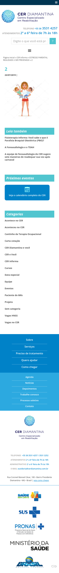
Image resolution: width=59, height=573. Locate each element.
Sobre (29, 340)
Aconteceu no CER (14, 227)
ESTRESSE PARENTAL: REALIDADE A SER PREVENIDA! (25, 58)
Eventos (9, 288)
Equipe (8, 281)
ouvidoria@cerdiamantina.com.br (33, 468)
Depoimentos (29, 388)
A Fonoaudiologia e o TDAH (19, 147)
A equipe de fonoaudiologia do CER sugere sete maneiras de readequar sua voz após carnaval (28, 157)
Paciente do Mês (14, 295)
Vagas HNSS (11, 315)
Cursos (8, 268)
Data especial (12, 274)
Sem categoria (12, 308)
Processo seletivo (29, 400)
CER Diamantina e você (17, 247)
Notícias (29, 382)
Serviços (29, 346)
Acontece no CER (14, 220)
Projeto (9, 302)
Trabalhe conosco (29, 394)
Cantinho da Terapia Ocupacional (23, 234)
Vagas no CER (12, 322)
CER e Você (11, 254)
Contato (29, 406)
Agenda (29, 376)
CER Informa (22, 57)
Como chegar (29, 367)
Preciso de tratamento (29, 353)
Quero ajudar (29, 360)
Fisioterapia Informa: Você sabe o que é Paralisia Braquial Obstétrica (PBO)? (26, 139)
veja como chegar (41, 480)
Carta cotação (12, 241)
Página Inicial (9, 57)
